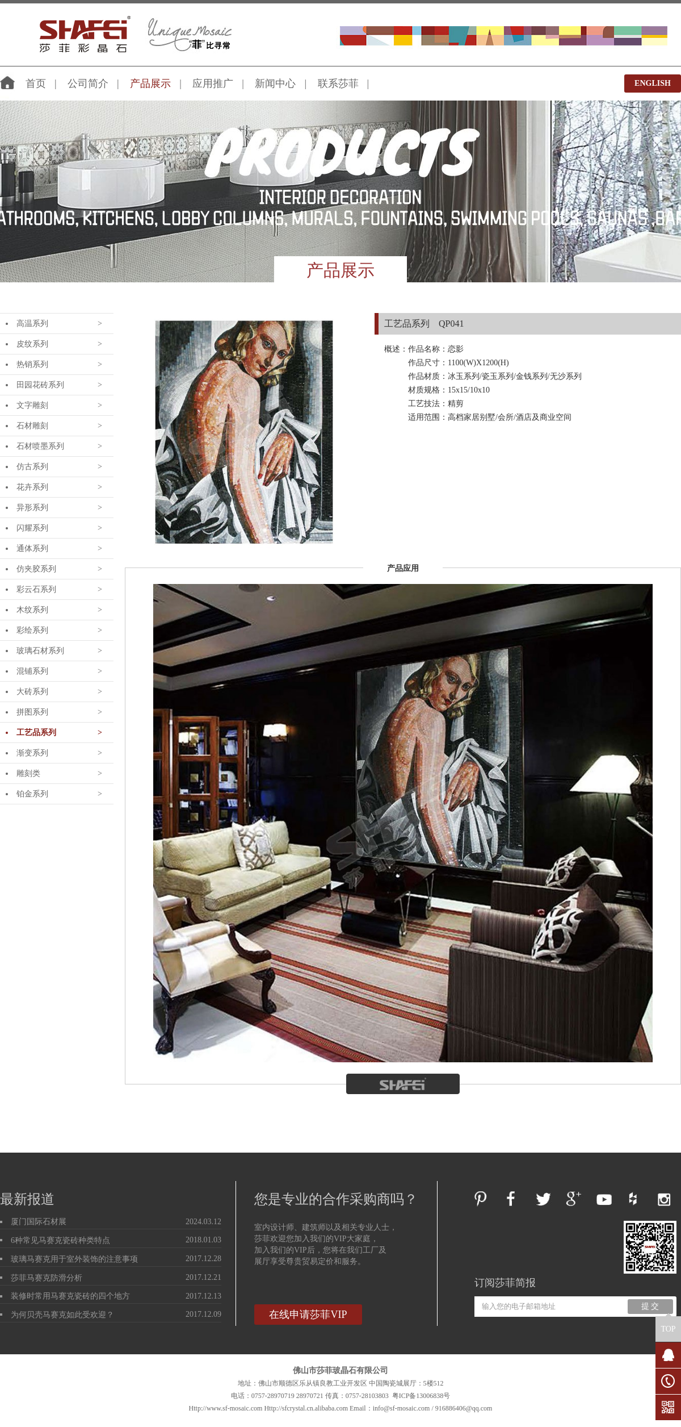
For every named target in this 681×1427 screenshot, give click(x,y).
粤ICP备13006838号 (421, 1396)
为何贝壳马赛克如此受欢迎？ (62, 1315)
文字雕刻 (32, 405)
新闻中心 (275, 83)
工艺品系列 (36, 732)
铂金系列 (32, 794)
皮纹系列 (32, 344)
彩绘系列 (32, 630)
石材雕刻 (32, 426)
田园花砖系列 (40, 385)
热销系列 (32, 364)
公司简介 (88, 83)
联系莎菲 (338, 83)
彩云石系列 (36, 589)
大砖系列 (32, 691)
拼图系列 (32, 712)
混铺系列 (32, 671)
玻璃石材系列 (40, 650)
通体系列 (32, 548)
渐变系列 (32, 753)
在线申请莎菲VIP (308, 1314)
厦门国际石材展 (38, 1221)
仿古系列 (32, 466)
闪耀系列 (32, 528)
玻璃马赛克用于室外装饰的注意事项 (74, 1259)
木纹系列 (32, 610)
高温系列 (32, 323)
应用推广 (212, 83)
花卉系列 (32, 487)
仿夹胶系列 (36, 569)
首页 (36, 83)
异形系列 (32, 507)
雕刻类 (28, 773)
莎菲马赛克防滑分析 (46, 1278)
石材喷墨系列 (40, 446)
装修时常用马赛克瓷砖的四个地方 (70, 1296)
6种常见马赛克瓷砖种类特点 (60, 1240)
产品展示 (150, 83)
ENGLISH (652, 83)
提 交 (650, 1306)
